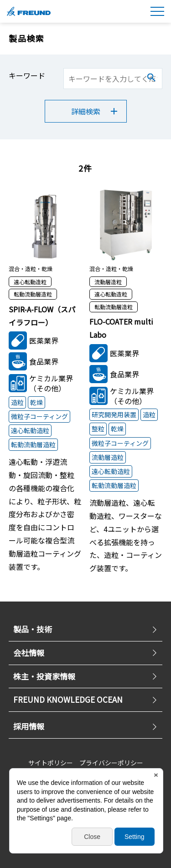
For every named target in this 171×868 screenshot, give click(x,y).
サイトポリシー (50, 762)
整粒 (98, 428)
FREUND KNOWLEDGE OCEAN (85, 699)
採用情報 (85, 726)
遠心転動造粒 (30, 430)
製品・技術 (85, 629)
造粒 (17, 402)
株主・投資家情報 (85, 676)
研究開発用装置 (114, 414)
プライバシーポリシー (111, 762)
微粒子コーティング (39, 416)
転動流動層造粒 (33, 444)
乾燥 (36, 402)
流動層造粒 (108, 457)
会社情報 (85, 652)
